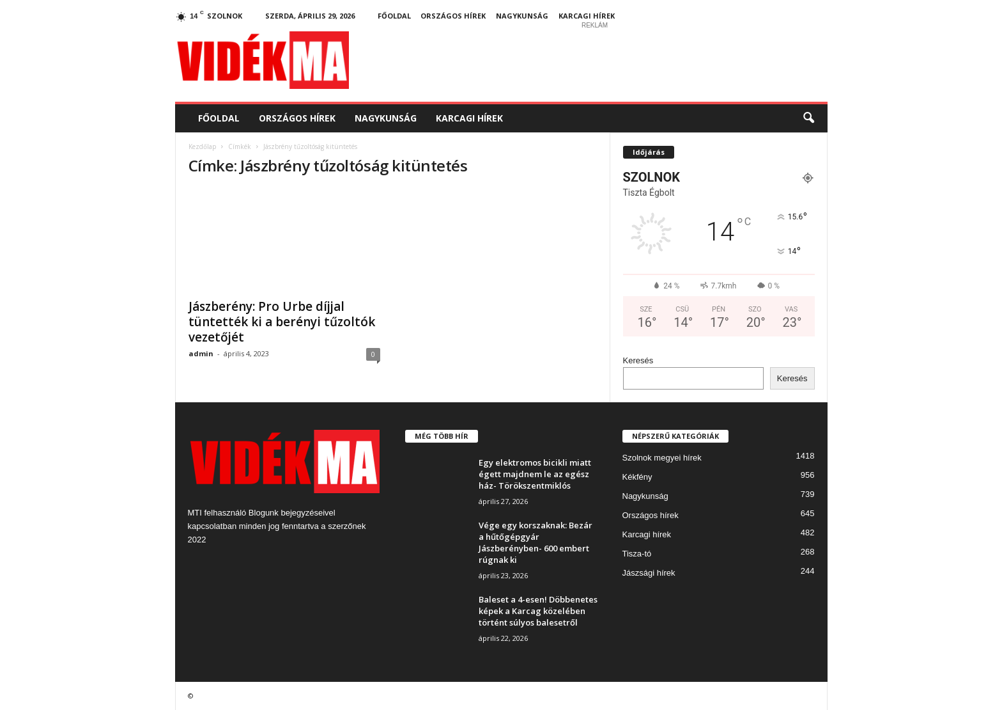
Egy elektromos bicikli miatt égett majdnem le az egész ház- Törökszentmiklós (535, 474)
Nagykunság (522, 15)
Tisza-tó (637, 553)
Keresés (638, 360)
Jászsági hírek (648, 573)
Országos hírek (453, 15)
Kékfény (637, 477)
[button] (808, 118)
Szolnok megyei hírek (662, 457)
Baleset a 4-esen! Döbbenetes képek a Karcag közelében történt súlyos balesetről (538, 611)
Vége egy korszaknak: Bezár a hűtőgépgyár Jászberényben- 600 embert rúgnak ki (535, 542)
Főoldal (394, 15)
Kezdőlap (202, 146)
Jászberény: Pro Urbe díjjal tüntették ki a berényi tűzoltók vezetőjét (282, 321)
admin (201, 353)
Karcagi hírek (587, 15)
